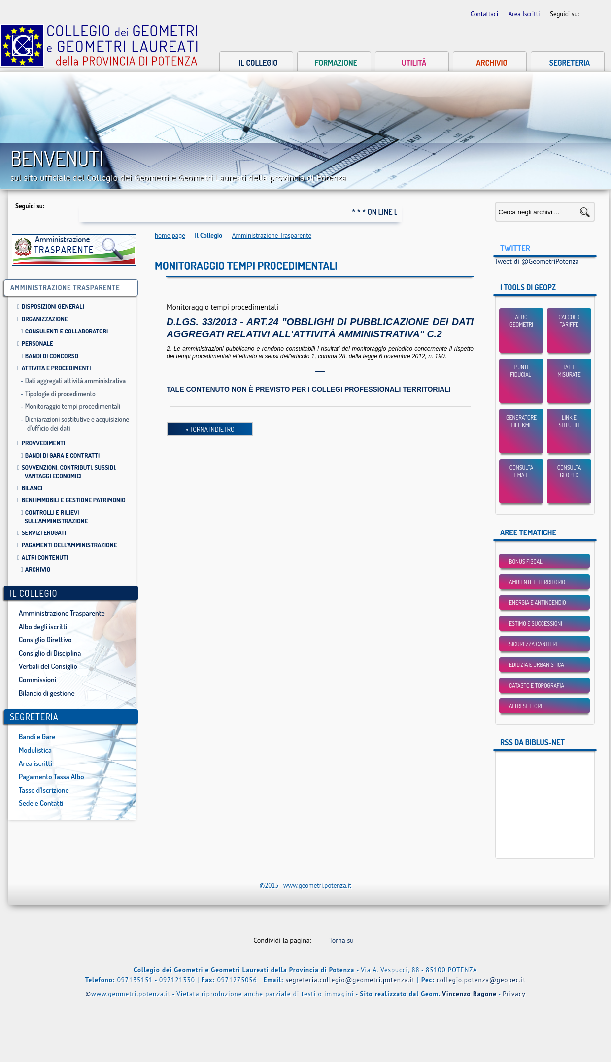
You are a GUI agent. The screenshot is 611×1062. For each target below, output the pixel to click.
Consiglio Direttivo (45, 639)
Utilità (414, 62)
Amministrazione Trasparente (62, 613)
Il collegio (258, 62)
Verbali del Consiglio (48, 666)
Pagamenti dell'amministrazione (69, 545)
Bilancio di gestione (47, 692)
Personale (37, 343)
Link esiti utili (569, 421)
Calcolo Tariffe (569, 320)
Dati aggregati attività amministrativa (75, 380)
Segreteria (569, 62)
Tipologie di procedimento (60, 393)
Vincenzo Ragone (469, 994)
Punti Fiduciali (521, 371)
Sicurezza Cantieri (533, 644)
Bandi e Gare (37, 736)
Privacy (514, 994)
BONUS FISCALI (526, 561)
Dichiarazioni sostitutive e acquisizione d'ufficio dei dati (77, 423)
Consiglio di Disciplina (50, 653)
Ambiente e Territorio (537, 582)
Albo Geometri (521, 320)
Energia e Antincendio (537, 602)
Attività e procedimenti (56, 368)
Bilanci (32, 488)
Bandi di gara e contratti (62, 455)
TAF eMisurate (568, 371)
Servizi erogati (44, 532)
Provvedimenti (44, 443)
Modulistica (35, 750)
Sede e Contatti (41, 803)
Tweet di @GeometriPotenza (537, 261)
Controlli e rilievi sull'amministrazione (56, 516)
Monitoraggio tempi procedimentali (72, 406)
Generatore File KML (521, 421)
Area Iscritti (525, 14)
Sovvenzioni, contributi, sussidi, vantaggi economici (69, 472)
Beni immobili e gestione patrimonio (74, 500)
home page (170, 236)
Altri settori (525, 706)
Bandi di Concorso (51, 356)
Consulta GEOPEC (569, 471)
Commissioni (37, 679)
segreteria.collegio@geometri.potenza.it (350, 980)
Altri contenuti (45, 557)
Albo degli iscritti (43, 626)
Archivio (491, 62)
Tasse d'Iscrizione (44, 790)
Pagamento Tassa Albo (51, 776)
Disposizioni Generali (53, 306)
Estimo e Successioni (535, 623)
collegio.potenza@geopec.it (481, 980)
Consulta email (521, 471)
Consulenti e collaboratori (66, 331)
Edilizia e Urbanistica (536, 664)
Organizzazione (45, 319)
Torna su (343, 940)
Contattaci (485, 14)
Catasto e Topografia (536, 685)
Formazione (336, 62)
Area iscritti (35, 763)
